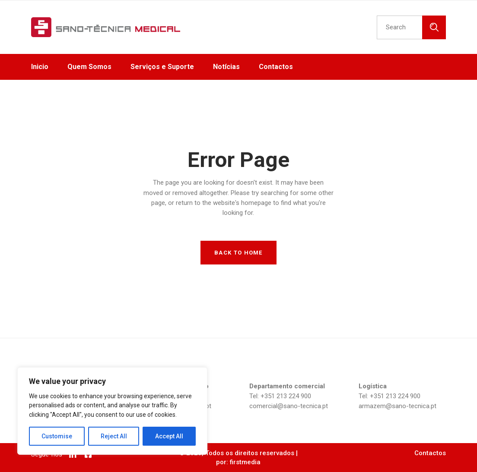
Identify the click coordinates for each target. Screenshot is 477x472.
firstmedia (245, 462)
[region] (112, 411)
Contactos (430, 453)
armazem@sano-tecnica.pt (397, 406)
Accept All (169, 436)
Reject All (114, 436)
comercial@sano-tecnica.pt (288, 406)
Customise (56, 436)
